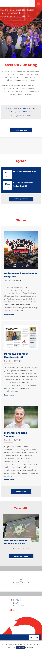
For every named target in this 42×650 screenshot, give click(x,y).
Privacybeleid (29, 647)
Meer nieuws (21, 491)
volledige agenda (21, 199)
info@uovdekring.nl (20, 610)
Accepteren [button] (20, 647)
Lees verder (9, 314)
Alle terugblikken (21, 556)
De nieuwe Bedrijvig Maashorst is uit (16, 355)
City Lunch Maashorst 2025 (24, 171)
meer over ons (21, 130)
